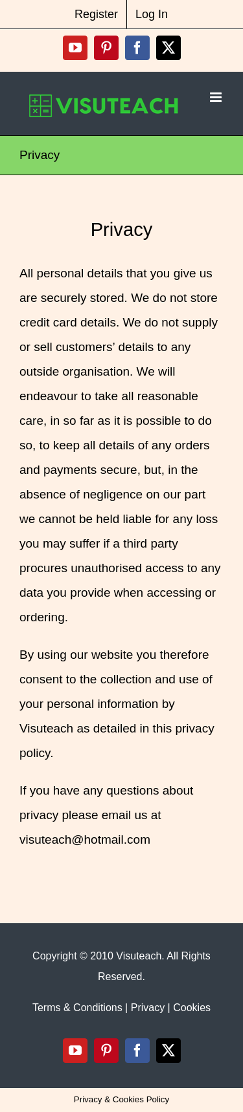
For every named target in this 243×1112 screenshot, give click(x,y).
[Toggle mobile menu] (217, 97)
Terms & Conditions (77, 1007)
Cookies (192, 1007)
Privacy (148, 1007)
